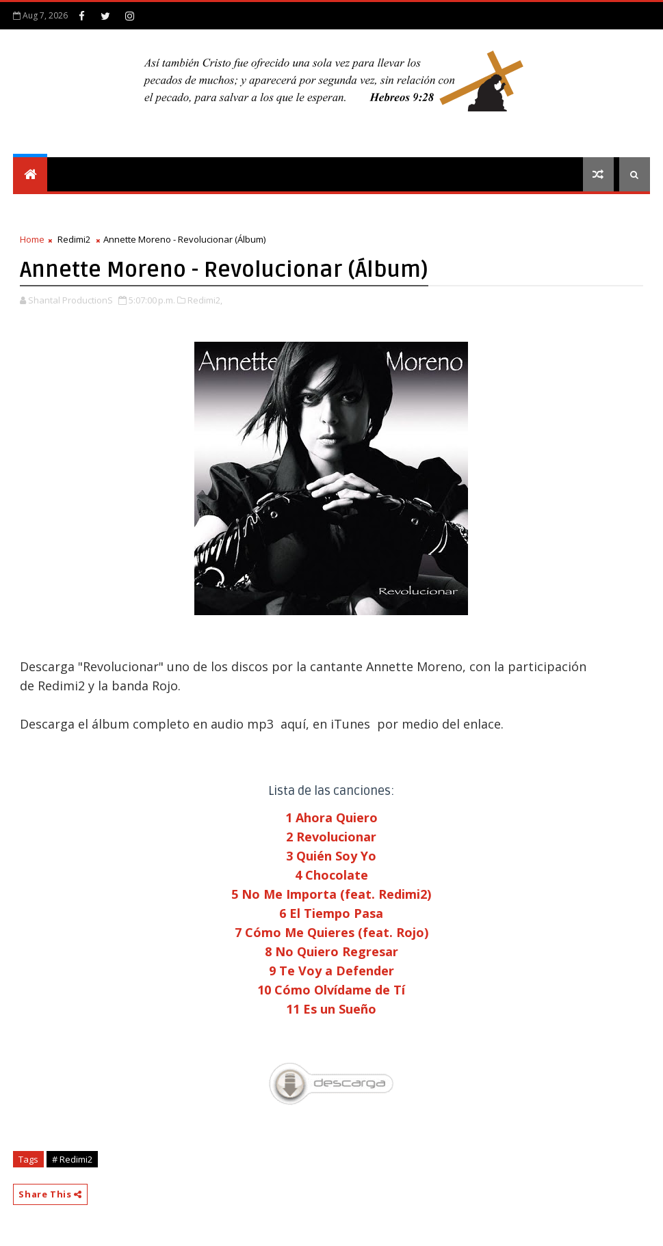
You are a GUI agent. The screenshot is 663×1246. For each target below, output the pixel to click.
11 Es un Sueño (331, 1009)
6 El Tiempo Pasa (331, 913)
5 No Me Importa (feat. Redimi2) (331, 894)
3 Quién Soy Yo (331, 856)
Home (32, 239)
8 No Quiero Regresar (331, 951)
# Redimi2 (72, 1159)
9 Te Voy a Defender (331, 970)
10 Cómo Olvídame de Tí (331, 989)
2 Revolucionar (331, 836)
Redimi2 (73, 239)
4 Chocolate (331, 875)
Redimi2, (204, 300)
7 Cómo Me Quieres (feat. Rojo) (331, 932)
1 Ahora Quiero (331, 817)
